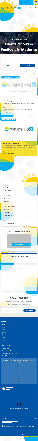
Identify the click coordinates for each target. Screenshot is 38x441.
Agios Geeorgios (8, 106)
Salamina (4, 337)
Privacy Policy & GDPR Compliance (9, 358)
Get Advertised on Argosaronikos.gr (10, 356)
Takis (19, 387)
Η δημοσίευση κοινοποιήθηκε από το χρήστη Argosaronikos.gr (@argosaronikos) (20, 431)
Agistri (3, 329)
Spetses (4, 339)
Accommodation (7, 195)
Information (6, 192)
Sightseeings (7, 200)
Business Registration (6, 350)
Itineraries (6, 226)
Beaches (6, 198)
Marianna (19, 379)
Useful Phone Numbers (9, 228)
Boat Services (8, 215)
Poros (3, 334)
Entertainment (7, 206)
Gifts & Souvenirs (8, 220)
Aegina (3, 332)
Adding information (6, 353)
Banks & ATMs (7, 223)
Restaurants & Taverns (9, 209)
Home (12, 39)
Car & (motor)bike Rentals (9, 211)
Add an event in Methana (11, 148)
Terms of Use (5, 361)
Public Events (7, 203)
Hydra (3, 342)
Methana (17, 39)
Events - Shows (23, 39)
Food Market (7, 217)
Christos (19, 371)
